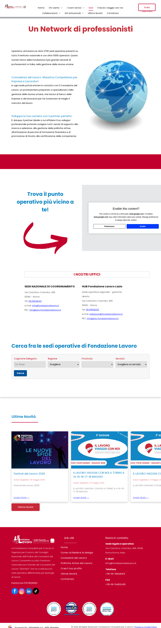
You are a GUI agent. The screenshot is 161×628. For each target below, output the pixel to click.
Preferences (109, 226)
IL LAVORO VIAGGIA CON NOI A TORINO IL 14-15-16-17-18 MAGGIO (99, 475)
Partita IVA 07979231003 (24, 583)
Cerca (20, 373)
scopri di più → (21, 497)
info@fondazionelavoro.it (45, 305)
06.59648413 (35, 301)
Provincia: (97, 362)
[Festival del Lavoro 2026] (39, 450)
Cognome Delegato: (30, 362)
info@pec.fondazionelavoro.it (45, 309)
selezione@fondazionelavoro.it (106, 314)
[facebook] (14, 591)
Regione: (63, 362)
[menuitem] (41, 8)
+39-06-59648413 (115, 573)
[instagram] (22, 591)
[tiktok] (36, 591)
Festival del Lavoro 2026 (29, 473)
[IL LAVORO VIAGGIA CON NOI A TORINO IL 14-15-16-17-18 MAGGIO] (99, 450)
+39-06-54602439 (115, 584)
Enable (143, 226)
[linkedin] (29, 591)
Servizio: (131, 362)
